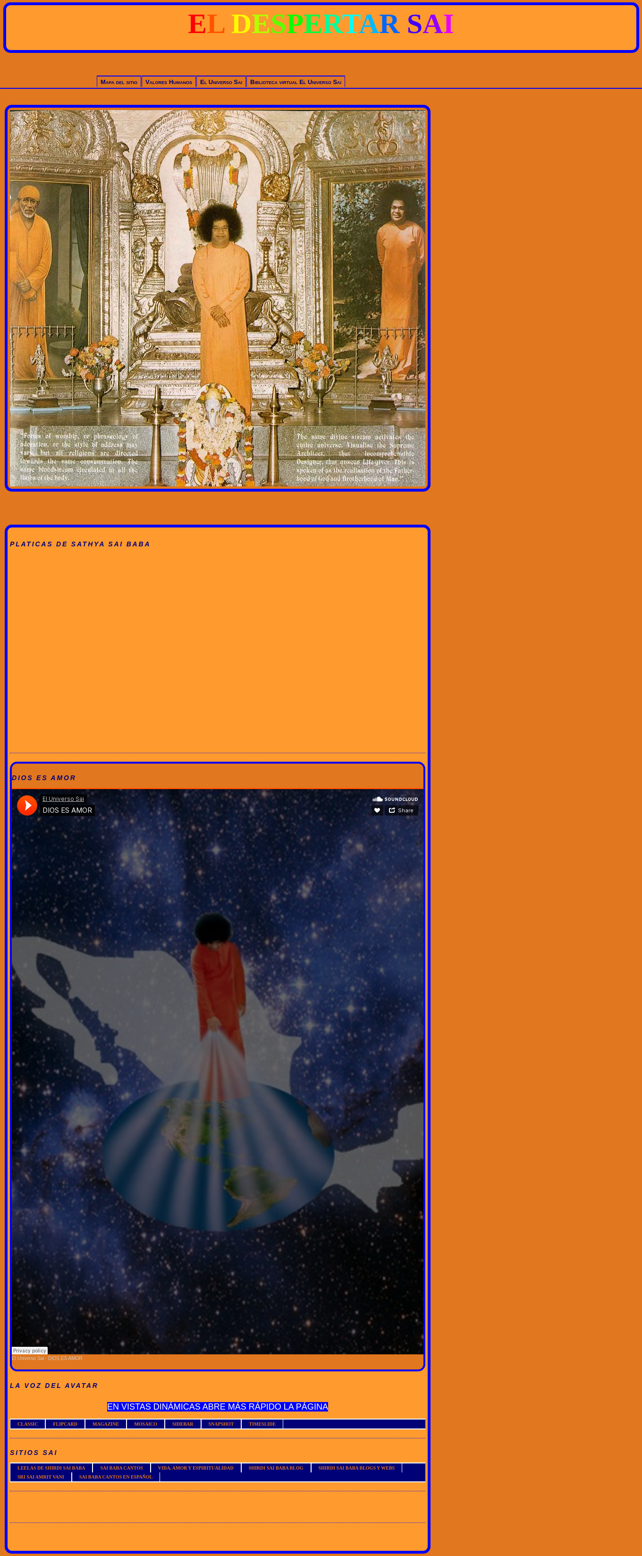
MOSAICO (145, 1424)
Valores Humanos (168, 81)
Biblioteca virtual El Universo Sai (295, 81)
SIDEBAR (182, 1424)
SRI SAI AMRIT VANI (40, 1476)
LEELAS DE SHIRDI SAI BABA (51, 1468)
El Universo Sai (221, 81)
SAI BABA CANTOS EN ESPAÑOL (116, 1476)
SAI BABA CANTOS (121, 1468)
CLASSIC (27, 1424)
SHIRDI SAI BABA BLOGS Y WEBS (357, 1468)
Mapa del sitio (119, 81)
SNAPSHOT (221, 1424)
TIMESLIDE (262, 1424)
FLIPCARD (65, 1424)
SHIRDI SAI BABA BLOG (276, 1468)
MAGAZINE (106, 1424)
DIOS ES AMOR (65, 1358)
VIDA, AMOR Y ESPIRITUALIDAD (196, 1468)
